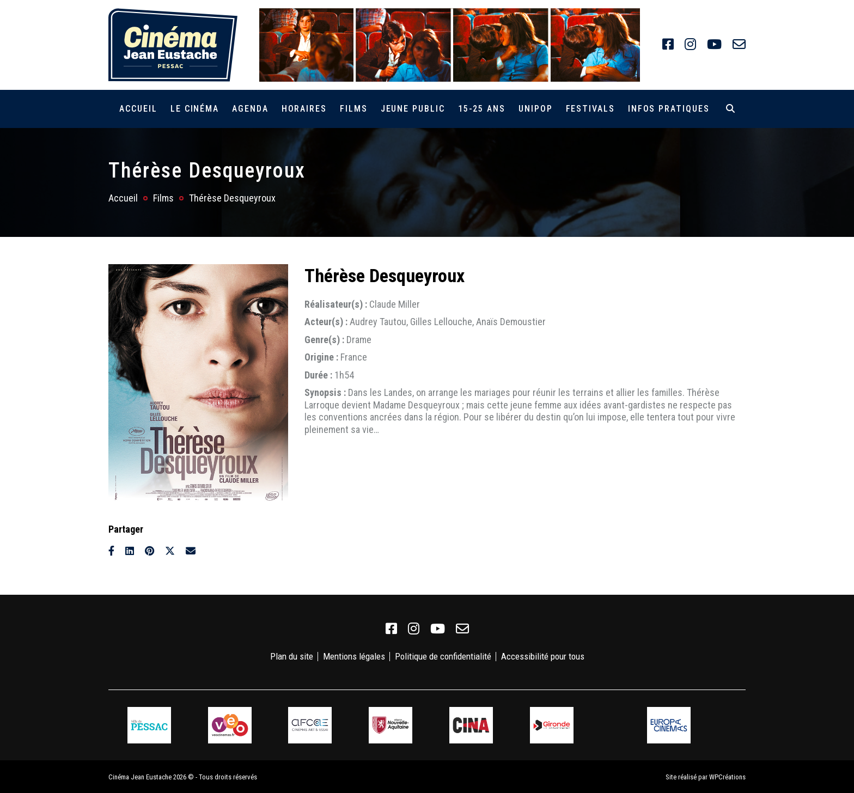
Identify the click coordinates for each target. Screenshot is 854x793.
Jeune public (413, 108)
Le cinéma (194, 108)
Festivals (590, 108)
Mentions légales (354, 656)
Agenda (250, 108)
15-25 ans (481, 108)
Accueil (138, 108)
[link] (668, 44)
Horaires (304, 108)
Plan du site (291, 656)
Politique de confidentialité (443, 656)
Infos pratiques (669, 108)
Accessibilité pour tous (542, 656)
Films (354, 108)
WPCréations (727, 776)
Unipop (535, 108)
